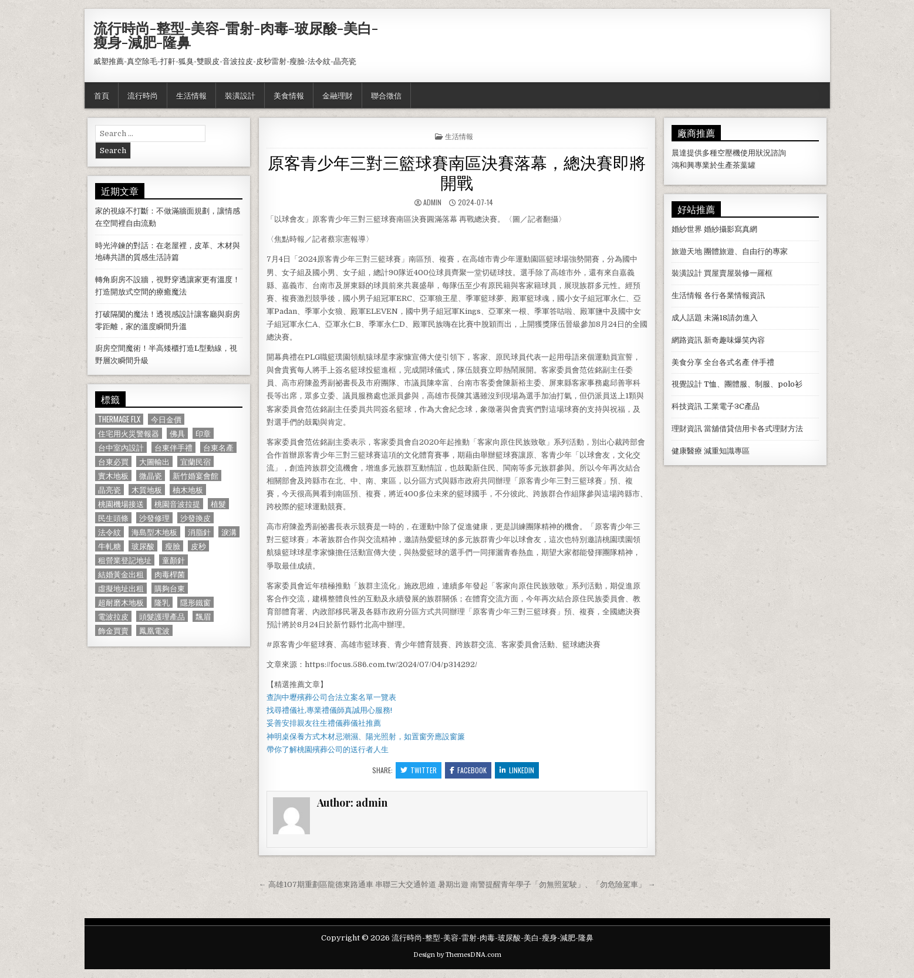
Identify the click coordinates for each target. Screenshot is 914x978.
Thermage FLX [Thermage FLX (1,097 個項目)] (119, 419)
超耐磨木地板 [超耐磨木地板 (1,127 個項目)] (121, 602)
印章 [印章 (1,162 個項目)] (203, 433)
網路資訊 (687, 340)
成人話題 (687, 317)
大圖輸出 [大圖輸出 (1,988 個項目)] (154, 461)
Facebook (468, 770)
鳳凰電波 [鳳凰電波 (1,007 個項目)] (154, 630)
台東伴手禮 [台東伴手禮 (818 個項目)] (173, 447)
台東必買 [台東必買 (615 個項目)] (113, 461)
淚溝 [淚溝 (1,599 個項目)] (229, 531)
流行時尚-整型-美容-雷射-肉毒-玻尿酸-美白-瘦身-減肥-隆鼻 (235, 34)
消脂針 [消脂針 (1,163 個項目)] (199, 531)
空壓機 (728, 152)
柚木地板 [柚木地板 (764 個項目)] (188, 489)
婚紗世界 (687, 229)
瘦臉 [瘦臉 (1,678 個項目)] (172, 545)
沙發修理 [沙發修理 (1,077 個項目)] (154, 517)
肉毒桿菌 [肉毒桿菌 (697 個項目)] (169, 574)
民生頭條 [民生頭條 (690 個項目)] (113, 517)
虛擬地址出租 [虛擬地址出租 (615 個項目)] (121, 588)
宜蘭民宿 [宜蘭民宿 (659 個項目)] (195, 461)
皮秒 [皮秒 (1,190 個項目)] (198, 545)
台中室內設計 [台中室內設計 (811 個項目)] (121, 447)
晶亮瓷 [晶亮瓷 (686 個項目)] (109, 489)
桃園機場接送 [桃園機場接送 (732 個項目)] (121, 503)
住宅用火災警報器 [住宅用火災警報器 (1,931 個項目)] (128, 433)
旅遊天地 (687, 251)
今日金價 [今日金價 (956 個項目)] (166, 419)
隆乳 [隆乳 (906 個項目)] (162, 602)
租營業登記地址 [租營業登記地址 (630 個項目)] (124, 560)
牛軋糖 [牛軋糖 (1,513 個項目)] (109, 545)
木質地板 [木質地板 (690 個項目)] (146, 489)
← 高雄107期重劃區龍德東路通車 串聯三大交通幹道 (347, 884)
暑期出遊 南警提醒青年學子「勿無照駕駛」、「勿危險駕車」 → (546, 884)
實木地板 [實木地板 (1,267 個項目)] (113, 475)
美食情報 (289, 95)
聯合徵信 (386, 95)
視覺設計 (687, 384)
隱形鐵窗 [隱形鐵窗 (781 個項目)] (195, 602)
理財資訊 (687, 428)
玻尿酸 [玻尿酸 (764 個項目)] (142, 545)
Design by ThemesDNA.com (457, 955)
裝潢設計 (240, 95)
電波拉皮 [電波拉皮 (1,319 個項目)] (113, 616)
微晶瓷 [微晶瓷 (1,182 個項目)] (150, 475)
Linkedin (517, 770)
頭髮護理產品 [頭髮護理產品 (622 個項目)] (162, 616)
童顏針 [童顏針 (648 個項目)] (173, 560)
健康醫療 (687, 450)
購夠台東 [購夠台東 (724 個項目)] (169, 588)
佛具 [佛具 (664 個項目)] (177, 433)
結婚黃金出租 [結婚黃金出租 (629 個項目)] (121, 574)
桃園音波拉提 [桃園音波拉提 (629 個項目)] (177, 503)
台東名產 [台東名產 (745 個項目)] (218, 447)
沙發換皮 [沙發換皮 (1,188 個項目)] (195, 517)
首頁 (101, 95)
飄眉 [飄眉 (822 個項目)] (203, 616)
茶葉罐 (744, 165)
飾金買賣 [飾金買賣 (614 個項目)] (113, 630)
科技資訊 (687, 406)
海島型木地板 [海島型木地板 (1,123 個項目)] (154, 531)
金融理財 (337, 95)
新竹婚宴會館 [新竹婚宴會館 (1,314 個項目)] (195, 475)
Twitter (418, 770)
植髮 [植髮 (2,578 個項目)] (218, 503)
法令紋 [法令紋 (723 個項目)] (109, 531)
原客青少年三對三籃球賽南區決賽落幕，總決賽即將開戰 (457, 172)
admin (432, 202)
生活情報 (191, 95)
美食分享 (687, 362)
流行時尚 (142, 95)
